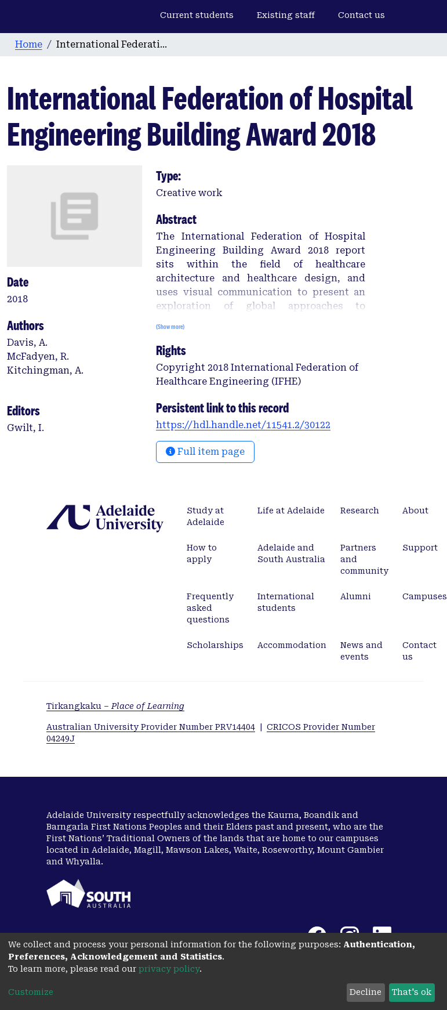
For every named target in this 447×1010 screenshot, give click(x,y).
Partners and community (364, 559)
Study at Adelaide (205, 516)
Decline (365, 992)
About (415, 510)
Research (359, 510)
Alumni (355, 596)
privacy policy (169, 968)
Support (420, 547)
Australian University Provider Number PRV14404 (150, 727)
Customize (30, 992)
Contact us (361, 15)
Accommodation (291, 645)
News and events (361, 650)
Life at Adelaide (291, 510)
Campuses (424, 596)
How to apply (202, 553)
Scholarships (215, 645)
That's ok (411, 992)
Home (28, 44)
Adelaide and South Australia (291, 553)
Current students (197, 15)
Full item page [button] (205, 451)
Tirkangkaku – (115, 706)
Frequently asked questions (210, 608)
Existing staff (286, 15)
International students (285, 602)
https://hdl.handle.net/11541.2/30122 (243, 424)
